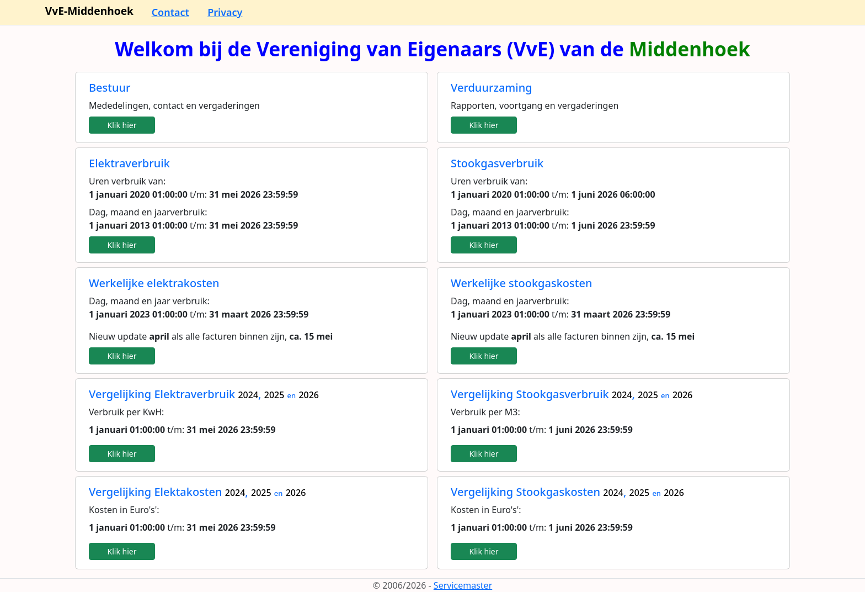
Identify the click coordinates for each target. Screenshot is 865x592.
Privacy (224, 12)
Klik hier (122, 125)
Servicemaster (463, 585)
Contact (170, 12)
